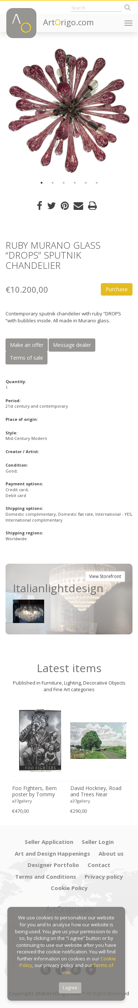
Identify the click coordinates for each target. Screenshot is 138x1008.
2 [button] (52, 182)
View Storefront (105, 576)
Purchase (117, 289)
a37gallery (22, 801)
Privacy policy (104, 876)
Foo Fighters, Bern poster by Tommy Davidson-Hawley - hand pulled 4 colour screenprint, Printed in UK (38, 791)
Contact (99, 864)
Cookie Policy (69, 888)
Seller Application (49, 841)
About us (111, 853)
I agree (70, 988)
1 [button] (41, 182)
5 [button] (85, 182)
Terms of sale (26, 357)
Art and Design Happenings (52, 853)
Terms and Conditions (45, 876)
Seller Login (98, 841)
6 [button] (96, 182)
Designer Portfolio (53, 864)
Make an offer (26, 344)
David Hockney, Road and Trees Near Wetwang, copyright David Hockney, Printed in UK (98, 791)
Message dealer (72, 344)
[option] (69, 111)
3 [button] (63, 182)
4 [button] (74, 182)
